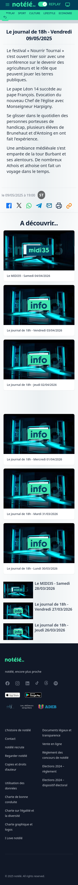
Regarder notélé (16, 756)
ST (41, 195)
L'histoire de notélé (18, 730)
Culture (34, 13)
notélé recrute (14, 747)
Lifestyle (49, 13)
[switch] (42, 4)
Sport (22, 13)
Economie (65, 13)
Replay (10, 13)
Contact (10, 739)
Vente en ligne (52, 744)
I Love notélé (13, 838)
